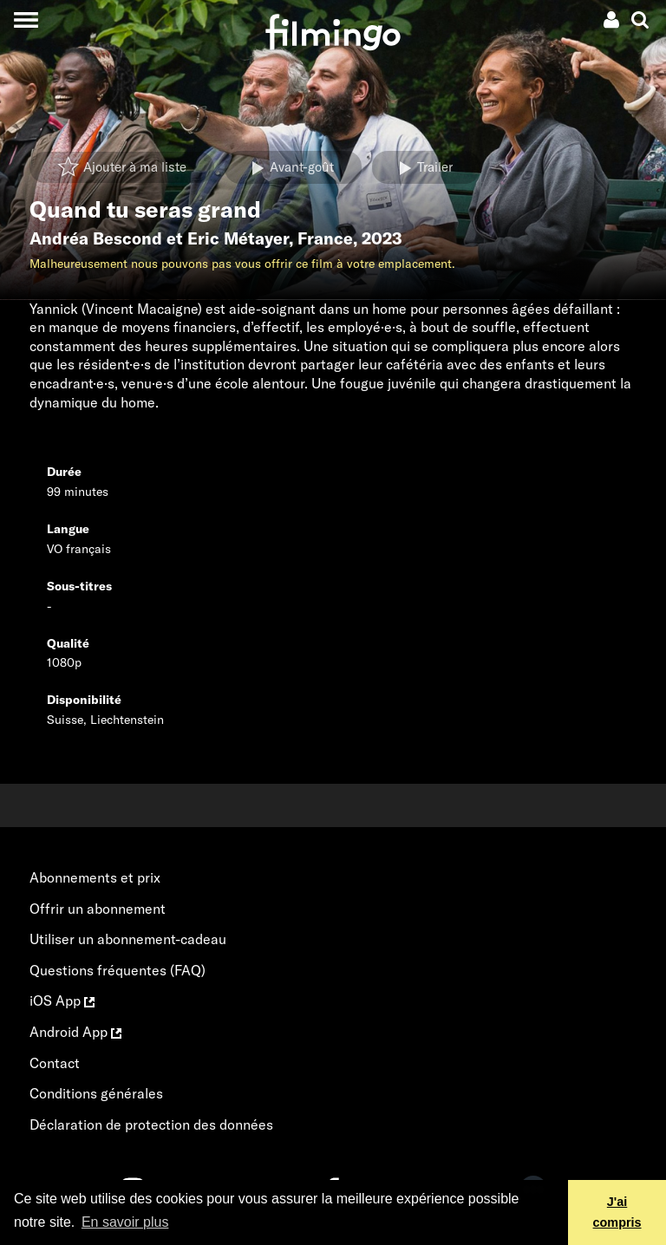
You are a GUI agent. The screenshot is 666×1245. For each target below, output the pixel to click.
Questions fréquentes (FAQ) (117, 970)
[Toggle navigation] (25, 19)
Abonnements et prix (94, 877)
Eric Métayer (238, 238)
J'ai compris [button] (617, 1212)
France (325, 238)
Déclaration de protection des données (151, 1124)
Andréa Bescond (95, 238)
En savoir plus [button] (125, 1222)
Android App (75, 1031)
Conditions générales (96, 1093)
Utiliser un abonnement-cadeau (127, 939)
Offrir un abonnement (97, 908)
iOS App (62, 1000)
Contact (54, 1063)
